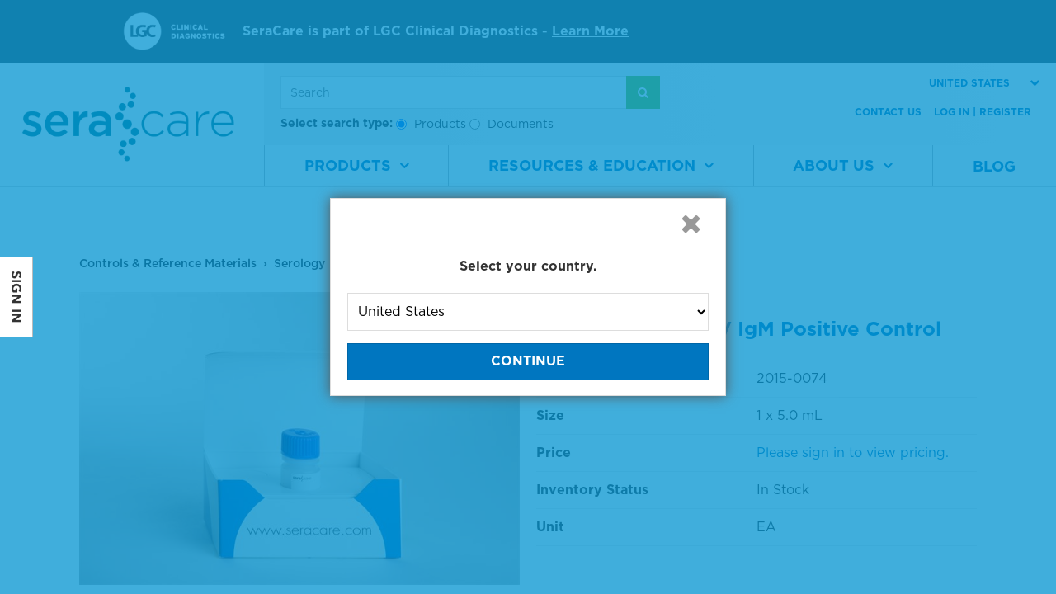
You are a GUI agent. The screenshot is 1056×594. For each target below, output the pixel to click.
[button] (690, 223)
